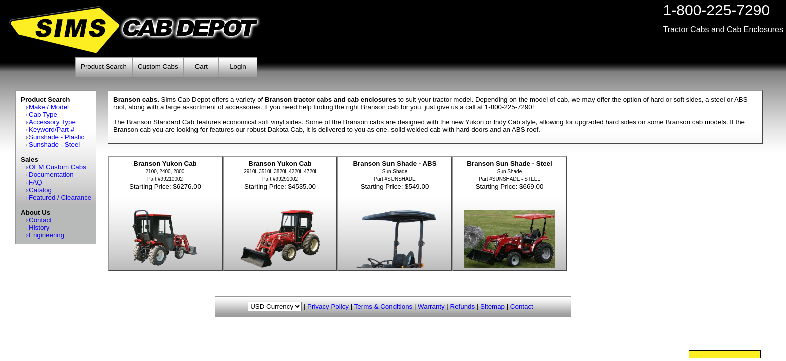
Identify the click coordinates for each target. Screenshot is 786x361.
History (39, 227)
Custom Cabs (158, 66)
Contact (40, 220)
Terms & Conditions (383, 306)
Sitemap (492, 306)
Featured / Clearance (60, 197)
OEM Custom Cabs (57, 167)
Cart (201, 66)
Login (238, 66)
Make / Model (49, 107)
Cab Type (43, 114)
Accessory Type (52, 122)
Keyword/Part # (51, 129)
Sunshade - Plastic (56, 137)
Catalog (40, 190)
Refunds (462, 306)
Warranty (431, 306)
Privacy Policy (328, 306)
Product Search (104, 66)
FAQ (35, 182)
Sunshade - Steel (54, 144)
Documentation (51, 174)
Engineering (46, 235)
